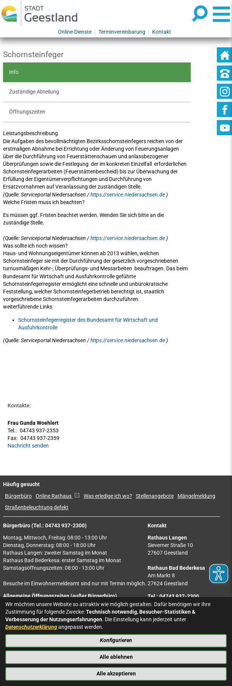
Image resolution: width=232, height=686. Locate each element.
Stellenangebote (155, 496)
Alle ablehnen (116, 657)
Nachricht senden (28, 446)
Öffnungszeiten (27, 112)
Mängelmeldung (196, 496)
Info (14, 72)
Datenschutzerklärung (31, 627)
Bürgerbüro (18, 496)
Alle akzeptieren (116, 673)
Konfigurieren (116, 640)
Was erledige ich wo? (108, 496)
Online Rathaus (58, 496)
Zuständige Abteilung (34, 92)
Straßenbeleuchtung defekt (37, 507)
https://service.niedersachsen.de (128, 195)
